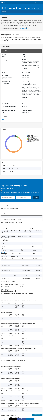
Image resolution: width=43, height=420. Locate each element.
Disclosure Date (26, 71)
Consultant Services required (8, 110)
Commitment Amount (7, 101)
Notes (3, 119)
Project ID (4, 54)
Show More (23, 28)
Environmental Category (28, 101)
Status (23, 54)
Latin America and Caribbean (8, 99)
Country (3, 71)
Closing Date (25, 106)
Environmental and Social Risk (9, 106)
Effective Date (25, 75)
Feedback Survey (37, 414)
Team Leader (5, 58)
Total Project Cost (6, 81)
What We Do (3, 2)
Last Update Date (6, 115)
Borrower (24, 59)
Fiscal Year (25, 97)
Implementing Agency (27, 81)
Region (3, 97)
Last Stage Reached (27, 110)
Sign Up (36, 197)
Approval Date (5, 75)
